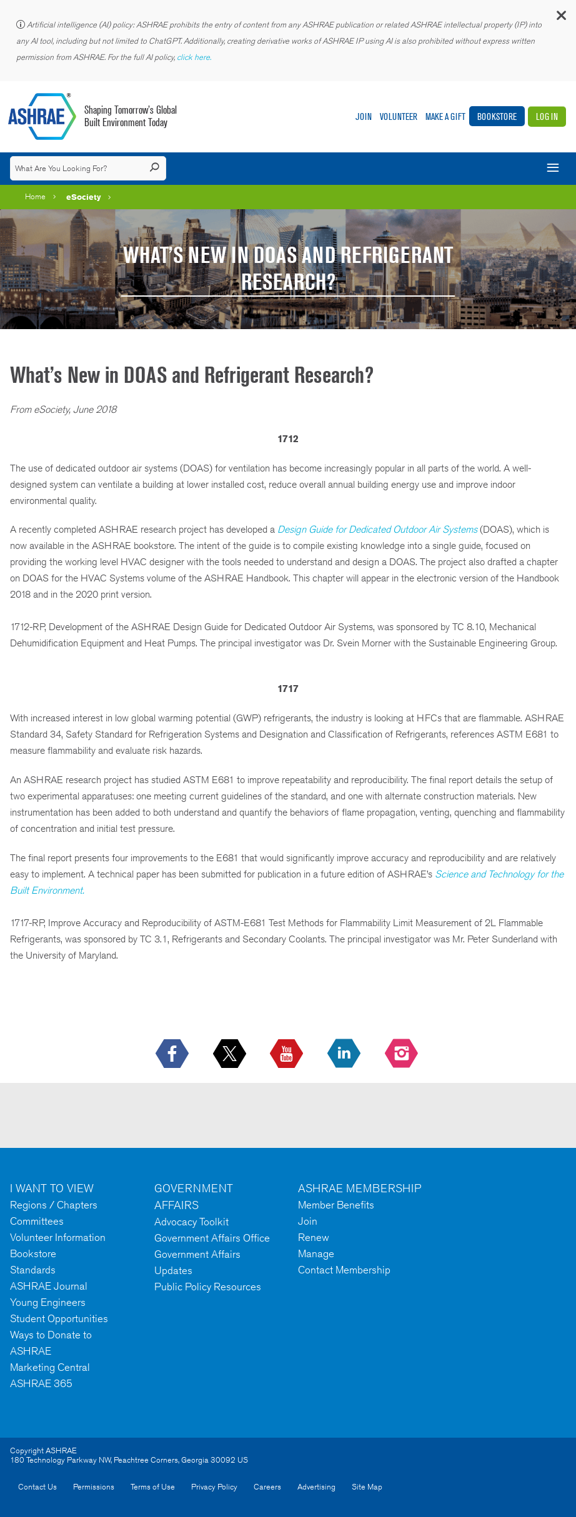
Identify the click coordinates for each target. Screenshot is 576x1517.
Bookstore (497, 116)
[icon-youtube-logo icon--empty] (287, 1054)
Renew (313, 1237)
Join (363, 116)
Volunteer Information (58, 1237)
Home (35, 196)
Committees (37, 1221)
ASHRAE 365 (41, 1383)
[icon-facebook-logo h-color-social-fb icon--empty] (173, 1054)
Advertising (316, 1486)
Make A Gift (445, 116)
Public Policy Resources (207, 1286)
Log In (547, 116)
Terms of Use (153, 1486)
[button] (560, 18)
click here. (195, 57)
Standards (33, 1269)
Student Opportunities (59, 1318)
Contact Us (37, 1486)
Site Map (367, 1486)
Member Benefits (336, 1204)
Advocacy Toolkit (191, 1221)
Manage (316, 1253)
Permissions (93, 1486)
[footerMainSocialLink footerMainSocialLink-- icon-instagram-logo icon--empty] (402, 1054)
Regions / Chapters (53, 1204)
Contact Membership (344, 1269)
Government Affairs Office (212, 1238)
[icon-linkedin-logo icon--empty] (345, 1054)
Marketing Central (50, 1367)
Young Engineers (48, 1302)
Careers (267, 1486)
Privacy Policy (214, 1486)
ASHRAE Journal (48, 1286)
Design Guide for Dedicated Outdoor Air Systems (377, 529)
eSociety (83, 197)
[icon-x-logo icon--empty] (231, 1054)
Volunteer (398, 116)
